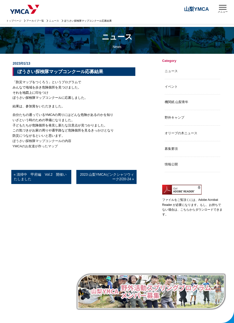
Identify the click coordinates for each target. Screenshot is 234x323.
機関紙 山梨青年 (177, 102)
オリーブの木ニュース (181, 133)
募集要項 (171, 149)
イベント (171, 86)
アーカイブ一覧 (35, 20)
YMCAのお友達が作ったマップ (35, 146)
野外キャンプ (174, 117)
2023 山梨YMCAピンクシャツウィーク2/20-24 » (107, 176)
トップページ (13, 20)
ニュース (54, 20)
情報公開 (171, 164)
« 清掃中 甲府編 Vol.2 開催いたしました (40, 176)
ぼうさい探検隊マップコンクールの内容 (42, 141)
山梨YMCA (25, 10)
